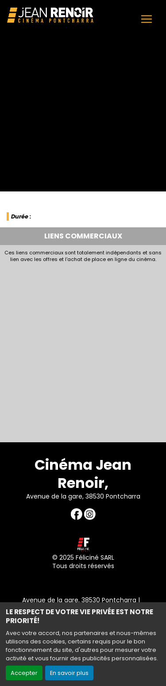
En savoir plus (69, 673)
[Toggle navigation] (146, 19)
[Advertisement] (83, 350)
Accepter (24, 673)
